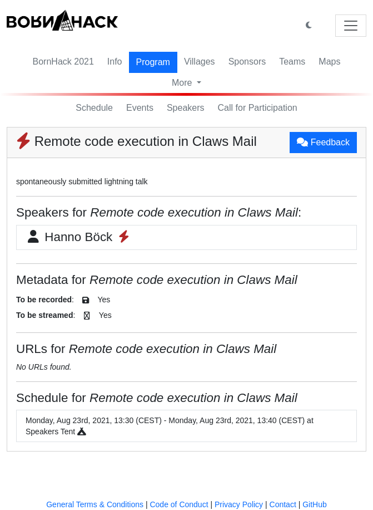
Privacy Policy (239, 504)
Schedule (94, 107)
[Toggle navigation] (350, 25)
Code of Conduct (179, 504)
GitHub (314, 504)
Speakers (186, 107)
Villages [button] (199, 61)
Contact (283, 504)
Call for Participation (257, 107)
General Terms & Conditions (94, 504)
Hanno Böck (79, 237)
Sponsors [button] (247, 61)
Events (139, 107)
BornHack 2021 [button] (63, 61)
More (183, 82)
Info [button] (114, 61)
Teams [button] (292, 61)
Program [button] (153, 62)
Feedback (323, 142)
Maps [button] (329, 61)
